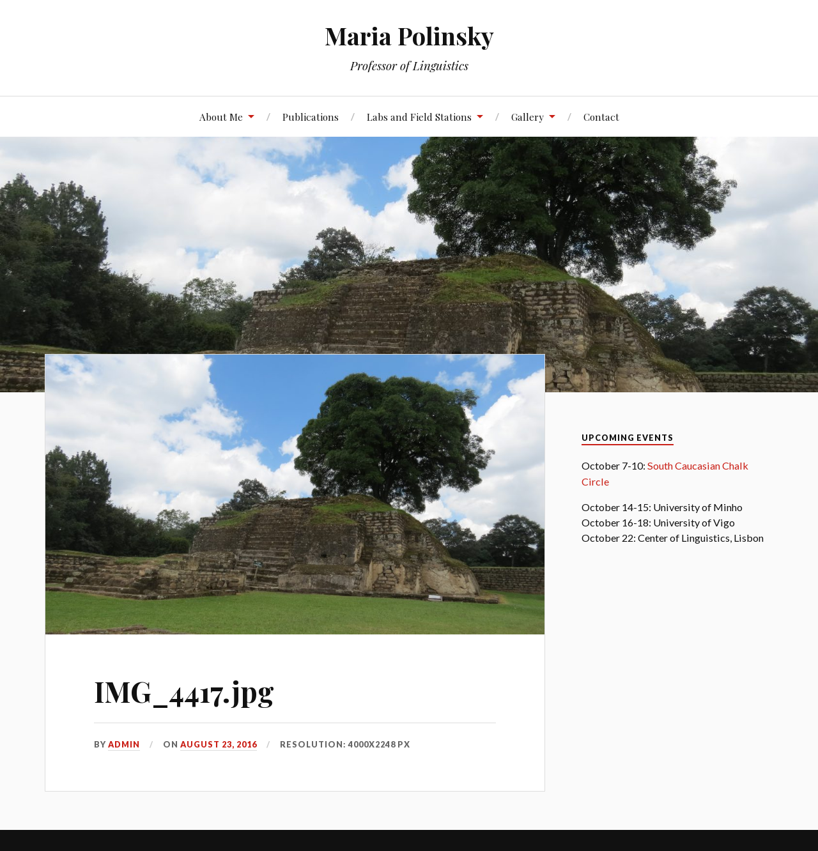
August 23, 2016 (218, 744)
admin (124, 744)
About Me (221, 116)
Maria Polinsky (409, 35)
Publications (310, 116)
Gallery (527, 116)
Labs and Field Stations (419, 116)
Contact (601, 116)
